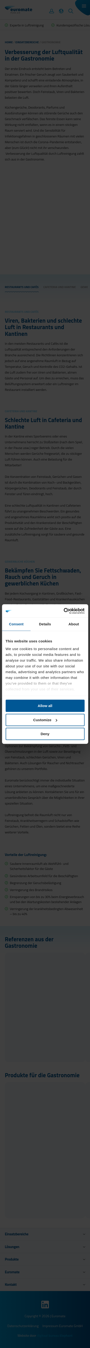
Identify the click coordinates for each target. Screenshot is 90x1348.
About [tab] (73, 624)
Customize (45, 720)
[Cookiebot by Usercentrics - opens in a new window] (64, 611)
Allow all (45, 706)
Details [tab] (45, 624)
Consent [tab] (16, 624)
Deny (45, 734)
